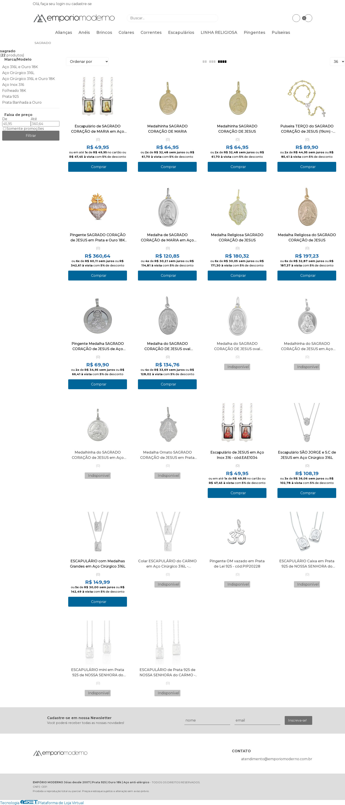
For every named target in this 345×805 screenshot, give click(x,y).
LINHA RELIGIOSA (219, 32)
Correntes (151, 32)
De (4, 119)
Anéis (84, 32)
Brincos (104, 32)
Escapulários (181, 32)
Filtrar (31, 136)
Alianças (63, 32)
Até (34, 119)
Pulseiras (281, 32)
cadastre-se (82, 4)
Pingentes (254, 32)
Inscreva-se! (297, 720)
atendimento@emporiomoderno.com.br (276, 759)
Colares (126, 32)
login (61, 4)
